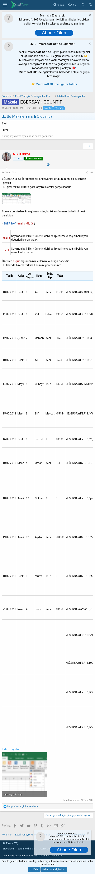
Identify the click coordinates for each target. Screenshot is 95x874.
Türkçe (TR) (10, 843)
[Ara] (90, 4)
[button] (5, 5)
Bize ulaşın (9, 848)
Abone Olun (54, 32)
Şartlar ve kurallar (26, 848)
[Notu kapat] (89, 16)
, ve (22, 806)
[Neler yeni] (83, 4)
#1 (91, 172)
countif (47, 108)
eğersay (59, 108)
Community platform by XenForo (33, 855)
